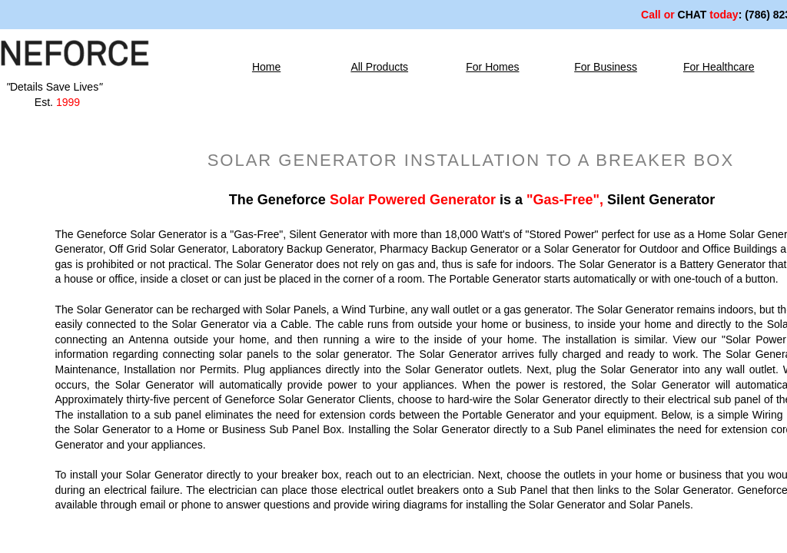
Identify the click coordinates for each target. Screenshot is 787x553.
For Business (605, 67)
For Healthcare (719, 67)
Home (266, 67)
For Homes (492, 67)
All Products (379, 67)
